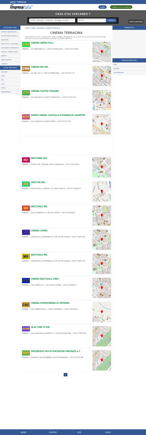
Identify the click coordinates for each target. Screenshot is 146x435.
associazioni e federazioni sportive (10, 48)
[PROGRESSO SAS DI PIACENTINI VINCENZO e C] (66, 352)
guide (12, 2)
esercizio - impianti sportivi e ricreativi (10, 52)
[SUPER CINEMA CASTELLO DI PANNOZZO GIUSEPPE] (66, 115)
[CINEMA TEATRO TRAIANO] (66, 91)
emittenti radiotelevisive (9, 32)
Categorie (4, 64)
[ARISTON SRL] (66, 183)
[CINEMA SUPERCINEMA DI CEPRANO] (66, 303)
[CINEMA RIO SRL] (66, 67)
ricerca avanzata (136, 21)
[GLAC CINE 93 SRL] (66, 327)
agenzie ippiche (6, 60)
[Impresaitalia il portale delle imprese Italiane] (21, 7)
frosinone (4, 72)
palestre (4, 56)
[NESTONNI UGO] (66, 158)
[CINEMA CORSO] (66, 231)
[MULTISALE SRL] (66, 207)
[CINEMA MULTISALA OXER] (66, 279)
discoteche (4, 40)
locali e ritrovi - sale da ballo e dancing (10, 44)
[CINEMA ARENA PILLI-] (66, 43)
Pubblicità (21, 2)
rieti (2, 80)
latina (3, 76)
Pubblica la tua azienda (121, 7)
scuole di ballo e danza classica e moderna (10, 36)
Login (102, 7)
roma (3, 84)
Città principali (6, 92)
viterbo (3, 88)
